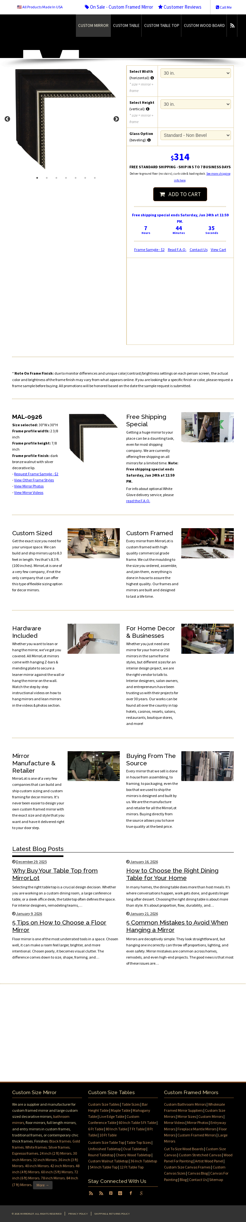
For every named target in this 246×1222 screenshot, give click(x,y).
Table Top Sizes (139, 1142)
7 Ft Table (137, 1128)
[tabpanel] (66, 119)
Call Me (224, 7)
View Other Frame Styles (34, 480)
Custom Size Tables (103, 1104)
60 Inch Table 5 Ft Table (137, 1122)
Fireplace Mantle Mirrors (197, 1128)
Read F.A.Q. (177, 249)
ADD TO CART (180, 194)
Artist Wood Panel (209, 1161)
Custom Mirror (93, 25)
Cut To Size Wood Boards (183, 1148)
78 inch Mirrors (53, 1178)
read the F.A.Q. (138, 500)
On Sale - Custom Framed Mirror (119, 7)
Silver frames (59, 1147)
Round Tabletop (100, 1154)
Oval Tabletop (134, 1148)
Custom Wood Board (204, 25)
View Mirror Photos (29, 486)
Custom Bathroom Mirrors (185, 1104)
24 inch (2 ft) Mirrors (55, 1153)
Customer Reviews (179, 7)
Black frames (60, 1141)
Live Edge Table (111, 1116)
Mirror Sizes (186, 1116)
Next (116, 119)
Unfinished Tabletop (104, 1148)
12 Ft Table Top (132, 1167)
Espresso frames (25, 1153)
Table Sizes (131, 1104)
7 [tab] (95, 178)
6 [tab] (85, 178)
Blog (183, 1179)
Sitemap (216, 1179)
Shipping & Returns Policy (112, 1213)
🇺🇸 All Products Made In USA (40, 6)
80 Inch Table (116, 1128)
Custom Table (126, 25)
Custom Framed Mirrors (196, 1135)
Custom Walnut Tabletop (108, 1161)
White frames (36, 1147)
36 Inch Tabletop (143, 1161)
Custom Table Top (161, 25)
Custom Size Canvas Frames (187, 1167)
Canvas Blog (198, 1173)
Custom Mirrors (210, 1116)
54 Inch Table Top (104, 1167)
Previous (7, 119)
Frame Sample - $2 (149, 249)
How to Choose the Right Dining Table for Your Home (172, 874)
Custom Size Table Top (106, 1142)
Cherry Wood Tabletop (133, 1154)
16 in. (195, 104)
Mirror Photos (197, 1122)
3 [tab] (56, 178)
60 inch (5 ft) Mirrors (57, 1171)
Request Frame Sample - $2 (36, 473)
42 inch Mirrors (62, 1165)
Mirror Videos (174, 1122)
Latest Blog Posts (37, 848)
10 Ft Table (108, 1135)
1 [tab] (37, 178)
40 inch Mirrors (37, 1165)
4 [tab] (66, 178)
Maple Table (120, 1110)
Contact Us (199, 249)
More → (43, 1185)
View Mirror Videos (28, 492)
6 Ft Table (95, 1128)
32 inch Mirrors (45, 1159)
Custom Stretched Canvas (200, 1154)
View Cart (218, 249)
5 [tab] (75, 178)
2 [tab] (47, 178)
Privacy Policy (78, 1213)
